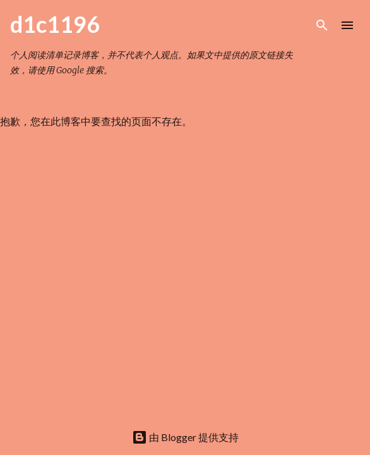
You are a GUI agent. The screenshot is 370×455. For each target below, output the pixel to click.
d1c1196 (55, 24)
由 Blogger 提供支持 (185, 437)
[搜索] (322, 25)
